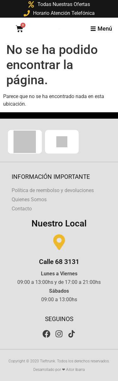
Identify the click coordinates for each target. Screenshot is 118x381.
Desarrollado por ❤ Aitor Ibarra (59, 369)
